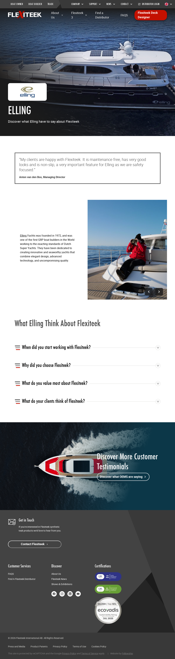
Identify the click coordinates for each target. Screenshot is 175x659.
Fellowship (127, 653)
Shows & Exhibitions (61, 584)
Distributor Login (148, 4)
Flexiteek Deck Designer (148, 15)
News (110, 4)
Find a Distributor (102, 15)
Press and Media (16, 646)
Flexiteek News (59, 579)
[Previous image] (148, 292)
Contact (127, 4)
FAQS (124, 15)
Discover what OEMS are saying (123, 477)
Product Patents (39, 646)
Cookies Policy (98, 646)
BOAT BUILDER (35, 4)
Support (95, 4)
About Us (57, 15)
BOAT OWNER (17, 4)
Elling (23, 236)
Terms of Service (89, 653)
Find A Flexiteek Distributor (22, 579)
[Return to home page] (25, 14)
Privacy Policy (60, 646)
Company (77, 4)
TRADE (51, 4)
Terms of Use (79, 646)
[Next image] (159, 292)
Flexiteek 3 (79, 15)
